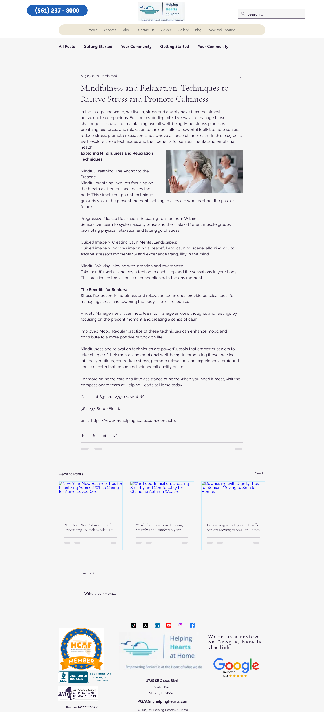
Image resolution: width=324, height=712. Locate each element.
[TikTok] (133, 625)
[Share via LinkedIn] (104, 435)
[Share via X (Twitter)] (93, 435)
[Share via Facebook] (83, 435)
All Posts (67, 46)
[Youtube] (168, 625)
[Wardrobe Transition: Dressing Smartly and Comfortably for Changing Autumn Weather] (162, 499)
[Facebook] (192, 625)
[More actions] (240, 75)
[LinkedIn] (157, 625)
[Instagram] (180, 625)
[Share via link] (115, 435)
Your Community (136, 46)
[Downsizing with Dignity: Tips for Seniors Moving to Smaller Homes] (233, 499)
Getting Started (98, 46)
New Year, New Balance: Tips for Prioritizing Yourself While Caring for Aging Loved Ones (90, 527)
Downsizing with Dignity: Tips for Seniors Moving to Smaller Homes (233, 527)
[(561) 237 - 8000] (57, 10)
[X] (145, 625)
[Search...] (271, 14)
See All (260, 473)
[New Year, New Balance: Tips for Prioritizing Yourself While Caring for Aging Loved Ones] (90, 499)
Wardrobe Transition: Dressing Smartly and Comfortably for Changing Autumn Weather (159, 527)
